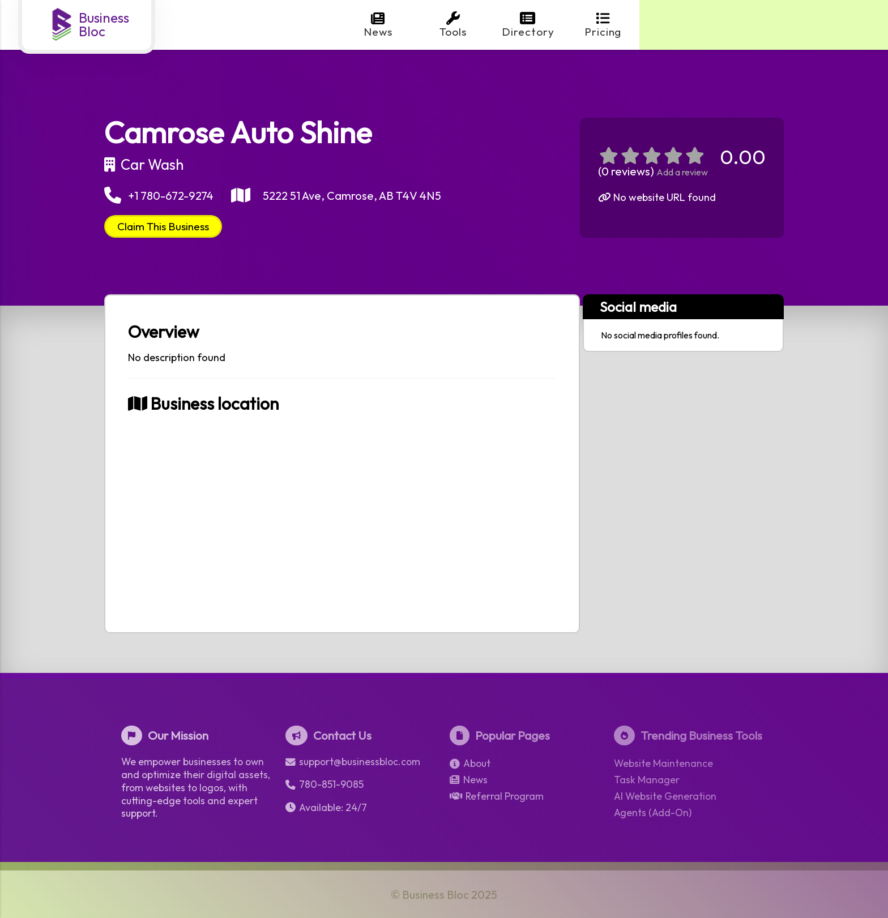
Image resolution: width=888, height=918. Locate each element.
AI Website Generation (665, 796)
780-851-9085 (324, 784)
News (378, 24)
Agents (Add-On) (652, 813)
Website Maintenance (663, 763)
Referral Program (497, 796)
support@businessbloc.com (352, 762)
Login (827, 24)
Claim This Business (163, 226)
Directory (528, 24)
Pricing (603, 24)
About (470, 763)
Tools (453, 24)
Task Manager (647, 780)
